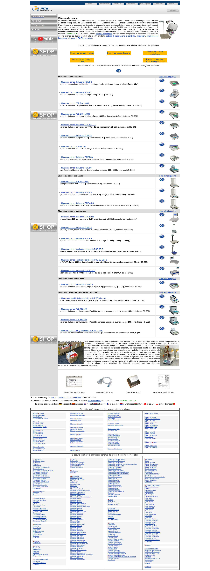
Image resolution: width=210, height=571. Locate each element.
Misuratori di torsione (76, 558)
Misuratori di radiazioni (77, 538)
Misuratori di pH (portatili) (78, 532)
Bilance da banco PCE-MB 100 (74, 309)
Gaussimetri (36, 561)
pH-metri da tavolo (113, 510)
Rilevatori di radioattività (115, 544)
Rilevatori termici (113, 547)
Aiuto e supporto (145, 4)
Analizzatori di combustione (41, 467)
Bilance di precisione (114, 445)
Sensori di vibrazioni (151, 465)
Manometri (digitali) (76, 478)
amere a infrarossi (39, 498)
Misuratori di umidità (114, 459)
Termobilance (149, 437)
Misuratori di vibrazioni (115, 467)
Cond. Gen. (118, 4)
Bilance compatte (38, 438)
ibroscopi (36, 546)
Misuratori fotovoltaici (114, 475)
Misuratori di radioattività (77, 540)
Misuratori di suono (76, 551)
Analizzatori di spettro (39, 480)
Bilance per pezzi (113, 442)
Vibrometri (148, 556)
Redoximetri (111, 524)
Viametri (148, 545)
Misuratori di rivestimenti (77, 545)
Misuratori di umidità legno (116, 465)
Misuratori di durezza (76, 513)
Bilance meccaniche (113, 415)
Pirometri (110, 516)
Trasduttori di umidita (151, 535)
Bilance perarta (38, 430)
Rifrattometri (111, 534)
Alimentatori (37, 462)
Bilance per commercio (40, 437)
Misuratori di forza (113, 420)
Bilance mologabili (113, 429)
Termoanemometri (150, 490)
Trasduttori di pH (150, 524)
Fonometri (36, 551)
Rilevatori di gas (112, 537)
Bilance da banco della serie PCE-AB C (77, 203)
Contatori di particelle (39, 516)
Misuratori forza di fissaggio (116, 470)
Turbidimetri (148, 541)
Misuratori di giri (75, 522)
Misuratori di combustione (78, 503)
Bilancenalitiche (38, 413)
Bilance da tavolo (150, 433)
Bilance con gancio (76, 429)
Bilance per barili (38, 425)
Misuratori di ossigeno (77, 530)
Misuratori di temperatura (77, 553)
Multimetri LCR (112, 496)
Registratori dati (112, 526)
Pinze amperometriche (114, 514)
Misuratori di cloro (76, 498)
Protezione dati (105, 4)
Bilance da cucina (38, 441)
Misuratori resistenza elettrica (79, 543)
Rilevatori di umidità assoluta (116, 552)
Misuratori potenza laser (115, 477)
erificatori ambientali (151, 548)
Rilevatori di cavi (113, 536)
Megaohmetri (74, 481)
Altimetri (35, 464)
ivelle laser (74, 471)
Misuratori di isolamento (77, 524)
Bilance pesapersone (114, 440)
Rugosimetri (111, 560)
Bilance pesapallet (113, 439)
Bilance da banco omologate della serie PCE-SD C (82, 249)
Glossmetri (36, 564)
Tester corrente (149, 500)
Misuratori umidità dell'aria (116, 491)
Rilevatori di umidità (114, 550)
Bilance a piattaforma (114, 443)
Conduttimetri (37, 513)
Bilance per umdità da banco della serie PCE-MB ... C (83, 298)
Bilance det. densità (39, 448)
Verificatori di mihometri (152, 552)
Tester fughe (148, 498)
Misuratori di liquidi (76, 526)
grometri (73, 459)
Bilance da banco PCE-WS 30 (73, 146)
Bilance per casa (38, 433)
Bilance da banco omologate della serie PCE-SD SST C (84, 260)
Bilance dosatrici (38, 450)
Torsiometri (148, 516)
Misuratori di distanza (76, 510)
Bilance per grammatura (77, 431)
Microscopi (73, 486)
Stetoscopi (148, 475)
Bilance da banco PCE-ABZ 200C (75, 181)
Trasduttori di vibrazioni (152, 536)
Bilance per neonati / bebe (115, 425)
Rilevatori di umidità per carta (116, 555)
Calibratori (36, 502)
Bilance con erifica (151, 445)
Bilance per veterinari (151, 447)
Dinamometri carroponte (77, 415)
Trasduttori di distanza (151, 520)
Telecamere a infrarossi (152, 487)
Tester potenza (149, 503)
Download (131, 4)
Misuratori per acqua (114, 481)
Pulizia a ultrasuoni (113, 519)
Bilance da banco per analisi (82, 53)
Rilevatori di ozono (113, 540)
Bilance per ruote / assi (151, 413)
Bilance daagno (38, 422)
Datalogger (36, 526)
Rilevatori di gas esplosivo (115, 539)
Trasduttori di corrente (151, 519)
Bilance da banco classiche (118, 53)
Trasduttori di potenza (151, 527)
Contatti (171, 4)
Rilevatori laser (112, 548)
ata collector (37, 524)
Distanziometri (37, 534)
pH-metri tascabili (113, 511)
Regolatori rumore (113, 531)
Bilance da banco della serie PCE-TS (76, 227)
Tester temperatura (150, 514)
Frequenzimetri (37, 556)
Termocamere (149, 492)
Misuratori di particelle (114, 485)
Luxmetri (73, 472)
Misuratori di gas (75, 521)
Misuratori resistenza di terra (78, 542)
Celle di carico (37, 435)
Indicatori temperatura (76, 467)
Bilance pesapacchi (113, 437)
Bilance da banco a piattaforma (155, 53)
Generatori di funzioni (39, 563)
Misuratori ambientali (76, 489)
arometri (36, 492)
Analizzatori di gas (38, 469)
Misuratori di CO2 (75, 500)
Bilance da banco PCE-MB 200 (74, 320)
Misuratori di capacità (76, 495)
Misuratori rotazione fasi (115, 486)
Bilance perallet (113, 434)
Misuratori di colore (76, 502)
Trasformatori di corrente (152, 540)
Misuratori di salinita (76, 546)
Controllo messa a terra (40, 519)
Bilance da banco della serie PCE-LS (76, 168)
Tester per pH (149, 501)
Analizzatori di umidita (40, 485)
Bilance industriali (75, 440)
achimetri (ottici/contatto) (153, 485)
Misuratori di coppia (76, 508)
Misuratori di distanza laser (78, 511)
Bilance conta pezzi (38, 440)
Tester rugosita (149, 509)
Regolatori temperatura (114, 532)
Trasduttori (148, 517)
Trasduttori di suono (151, 530)
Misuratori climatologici (77, 492)
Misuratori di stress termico (78, 550)
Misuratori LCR (112, 478)
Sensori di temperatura (151, 464)
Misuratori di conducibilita (78, 505)
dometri (110, 500)
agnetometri (74, 476)
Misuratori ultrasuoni (114, 489)
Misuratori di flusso (76, 516)
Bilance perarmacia (76, 424)
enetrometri (111, 508)
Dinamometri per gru (76, 413)
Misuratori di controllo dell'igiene (80, 506)
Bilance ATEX (37, 417)
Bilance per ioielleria (76, 427)
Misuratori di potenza (76, 535)
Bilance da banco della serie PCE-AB (76, 192)
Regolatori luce (112, 529)
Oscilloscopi (111, 501)
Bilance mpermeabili (76, 438)
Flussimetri (36, 548)
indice (53, 397)
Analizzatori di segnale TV (41, 481)
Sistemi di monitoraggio (152, 478)
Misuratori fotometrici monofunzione (118, 472)
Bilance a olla (75, 450)
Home (90, 4)
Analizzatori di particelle (40, 472)
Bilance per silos (150, 420)
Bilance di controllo (39, 443)
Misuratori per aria (113, 483)
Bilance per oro (112, 430)
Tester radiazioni (150, 506)
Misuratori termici (113, 488)
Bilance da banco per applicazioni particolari (155, 60)
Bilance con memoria (114, 413)
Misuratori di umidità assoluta (116, 461)
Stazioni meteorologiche (152, 473)
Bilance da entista (38, 447)
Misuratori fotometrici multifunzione (118, 473)
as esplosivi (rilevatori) (40, 559)
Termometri (148, 495)
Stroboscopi (148, 481)
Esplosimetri (37, 542)
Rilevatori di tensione (114, 545)
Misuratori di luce (75, 527)
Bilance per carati (38, 432)
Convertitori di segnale (40, 521)
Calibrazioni (158, 4)
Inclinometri (74, 461)
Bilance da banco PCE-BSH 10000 (75, 114)
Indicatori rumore (75, 465)
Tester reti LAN (149, 508)
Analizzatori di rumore (39, 478)
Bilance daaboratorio (76, 446)
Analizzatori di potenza (40, 473)
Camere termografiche (39, 500)
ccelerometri (37, 459)
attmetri (148, 567)
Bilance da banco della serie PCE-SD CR (78, 271)
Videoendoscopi (149, 560)
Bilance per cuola (150, 417)
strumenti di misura (66, 397)
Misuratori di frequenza (77, 519)
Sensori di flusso (150, 462)
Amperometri (37, 465)
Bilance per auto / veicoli (40, 418)
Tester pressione (149, 504)
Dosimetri (36, 536)
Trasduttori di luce (150, 522)
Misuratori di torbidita (76, 556)
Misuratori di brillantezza (77, 494)
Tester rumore (149, 511)
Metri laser (73, 482)
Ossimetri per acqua (113, 503)
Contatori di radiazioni (39, 518)
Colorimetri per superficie (40, 510)
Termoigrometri (149, 493)
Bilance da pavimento (114, 435)
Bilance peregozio (113, 423)
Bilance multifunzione (114, 417)
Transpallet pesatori (150, 438)
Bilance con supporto (151, 427)
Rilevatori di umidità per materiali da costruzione (122, 556)
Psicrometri (111, 518)
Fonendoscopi (37, 549)
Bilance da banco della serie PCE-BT (76, 92)
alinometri (148, 459)
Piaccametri (111, 513)
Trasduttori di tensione (151, 533)
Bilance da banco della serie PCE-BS (76, 82)
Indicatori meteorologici (77, 462)
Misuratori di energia (76, 514)
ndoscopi (36, 541)
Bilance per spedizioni (151, 425)
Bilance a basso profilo (40, 427)
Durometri (36, 537)
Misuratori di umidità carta (115, 462)
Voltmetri (147, 563)
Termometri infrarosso (151, 496)
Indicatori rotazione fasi (77, 464)
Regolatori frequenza (114, 528)
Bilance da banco (38, 423)
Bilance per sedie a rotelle (152, 419)
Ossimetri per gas (113, 504)
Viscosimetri (148, 561)
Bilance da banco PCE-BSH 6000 (75, 103)
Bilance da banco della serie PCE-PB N (77, 217)
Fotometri (36, 553)
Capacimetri (36, 506)
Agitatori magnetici (38, 461)
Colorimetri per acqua (39, 508)
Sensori (147, 461)
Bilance (35, 493)
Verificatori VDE (150, 555)
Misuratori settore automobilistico (80, 490)
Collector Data (37, 511)
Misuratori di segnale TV (77, 559)
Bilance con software (151, 422)
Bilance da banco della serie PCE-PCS (77, 284)
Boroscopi (36, 495)
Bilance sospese (149, 423)
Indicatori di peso (75, 443)
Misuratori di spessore (76, 548)
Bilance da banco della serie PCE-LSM (77, 157)
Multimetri (111, 493)
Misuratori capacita (113, 480)
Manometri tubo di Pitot (77, 479)
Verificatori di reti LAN (152, 553)
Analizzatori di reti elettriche (41, 477)
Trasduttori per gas (150, 538)
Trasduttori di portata (151, 525)
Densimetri (36, 529)
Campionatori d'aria (39, 505)
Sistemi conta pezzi (150, 428)
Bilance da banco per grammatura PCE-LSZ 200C (82, 330)
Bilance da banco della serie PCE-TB (76, 135)
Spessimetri (148, 472)
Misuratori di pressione (77, 537)
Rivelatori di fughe (113, 558)
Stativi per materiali (150, 469)
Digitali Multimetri (38, 531)
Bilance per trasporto (151, 435)
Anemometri (37, 488)
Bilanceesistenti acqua (115, 449)
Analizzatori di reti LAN (40, 475)
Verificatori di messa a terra (153, 550)
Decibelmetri (37, 528)
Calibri (35, 503)
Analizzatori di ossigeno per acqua (43, 470)
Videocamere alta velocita (152, 558)
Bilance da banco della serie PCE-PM (76, 238)
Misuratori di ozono (76, 529)
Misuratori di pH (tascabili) (78, 534)
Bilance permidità (150, 442)
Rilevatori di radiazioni (114, 542)
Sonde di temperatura (151, 470)
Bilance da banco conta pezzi (82, 60)
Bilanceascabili (150, 432)
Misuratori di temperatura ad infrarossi (81, 554)
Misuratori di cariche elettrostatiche (80, 497)
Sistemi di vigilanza (150, 480)
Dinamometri (37, 532)
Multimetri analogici (114, 494)
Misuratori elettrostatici (114, 469)
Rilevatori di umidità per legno (117, 553)
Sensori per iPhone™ (151, 467)
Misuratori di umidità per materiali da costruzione (122, 464)
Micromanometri (75, 484)
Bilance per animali (38, 415)
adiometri (111, 523)
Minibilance (111, 418)
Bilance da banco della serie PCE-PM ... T (78, 125)
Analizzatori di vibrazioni (40, 486)
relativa (123, 459)
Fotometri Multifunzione (40, 554)
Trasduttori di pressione (152, 528)
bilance (78, 397)
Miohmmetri (74, 487)
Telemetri (147, 488)
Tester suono (148, 512)
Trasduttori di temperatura (152, 532)
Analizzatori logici (38, 483)
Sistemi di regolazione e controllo (155, 477)
